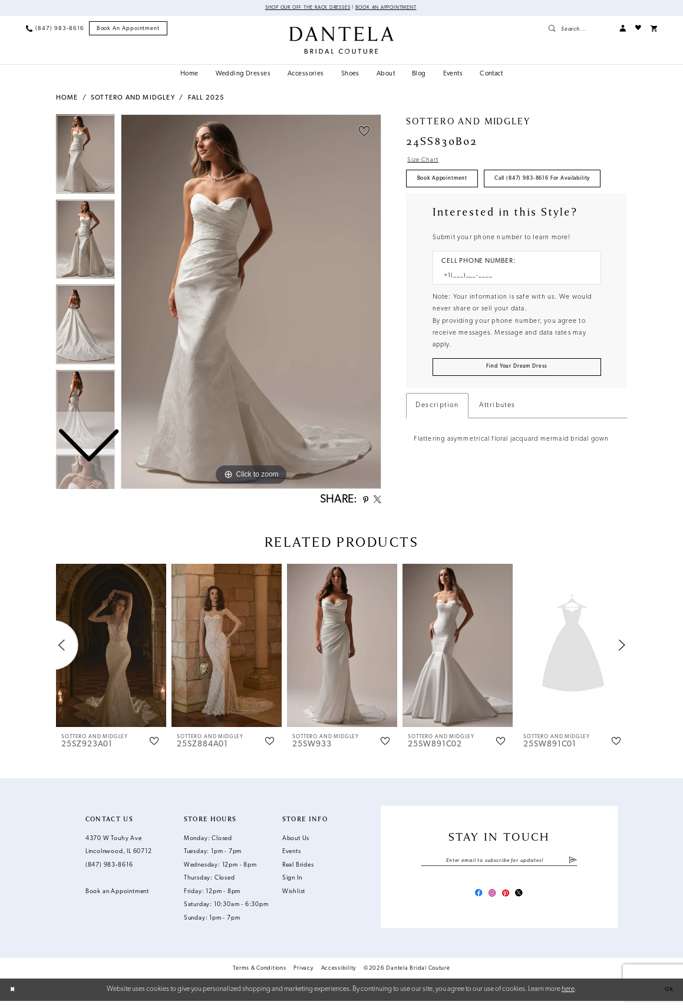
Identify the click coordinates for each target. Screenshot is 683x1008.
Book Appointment (449, 183)
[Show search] (579, 29)
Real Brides (298, 868)
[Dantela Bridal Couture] (341, 41)
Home (67, 99)
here (568, 996)
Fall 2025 (206, 99)
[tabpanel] (251, 303)
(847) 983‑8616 (109, 868)
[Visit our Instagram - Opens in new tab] (490, 899)
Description (436, 444)
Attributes (497, 444)
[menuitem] (54, 29)
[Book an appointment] (128, 29)
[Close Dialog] (14, 997)
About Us (295, 842)
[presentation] (111, 649)
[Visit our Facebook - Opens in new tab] (473, 899)
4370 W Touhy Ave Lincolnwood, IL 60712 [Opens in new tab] (118, 849)
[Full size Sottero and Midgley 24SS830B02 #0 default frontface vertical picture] (251, 303)
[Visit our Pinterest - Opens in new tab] (507, 899)
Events (291, 855)
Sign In (292, 881)
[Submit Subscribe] (573, 864)
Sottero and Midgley (133, 99)
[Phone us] (54, 29)
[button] (623, 29)
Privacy (303, 975)
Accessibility (339, 975)
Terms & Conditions (259, 975)
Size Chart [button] (426, 161)
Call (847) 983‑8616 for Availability (474, 211)
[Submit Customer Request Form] (517, 405)
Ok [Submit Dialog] (667, 996)
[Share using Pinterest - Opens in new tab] (361, 502)
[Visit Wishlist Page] (638, 29)
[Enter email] (499, 864)
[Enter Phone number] (512, 310)
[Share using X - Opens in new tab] (375, 502)
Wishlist (293, 895)
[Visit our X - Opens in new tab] (524, 899)
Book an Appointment (394, 8)
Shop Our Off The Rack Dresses (301, 8)
